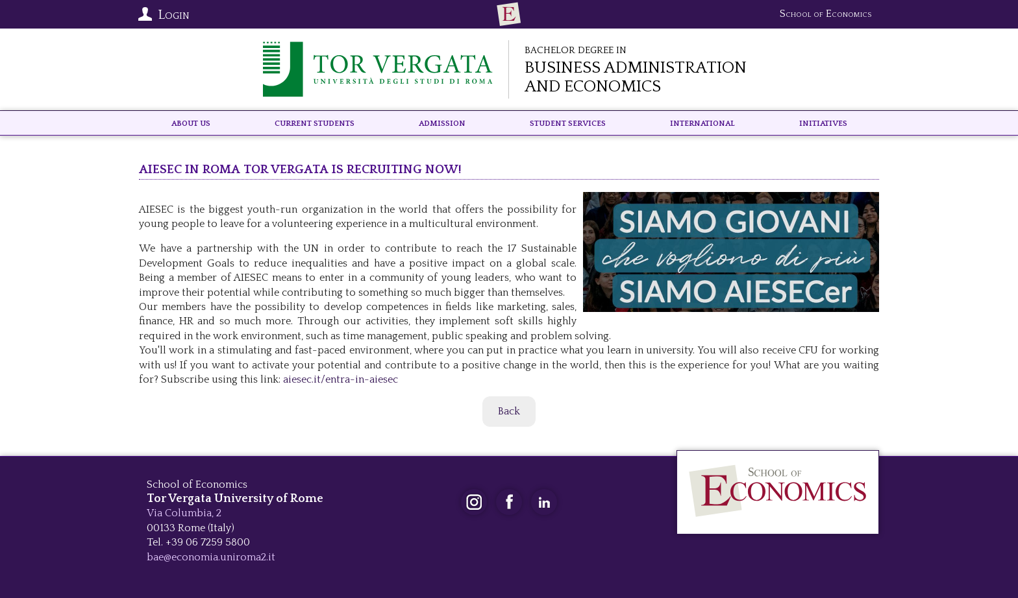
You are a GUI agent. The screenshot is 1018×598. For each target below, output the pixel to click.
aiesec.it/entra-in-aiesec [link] (340, 379)
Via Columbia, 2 (184, 513)
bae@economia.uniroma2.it (211, 557)
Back (509, 411)
